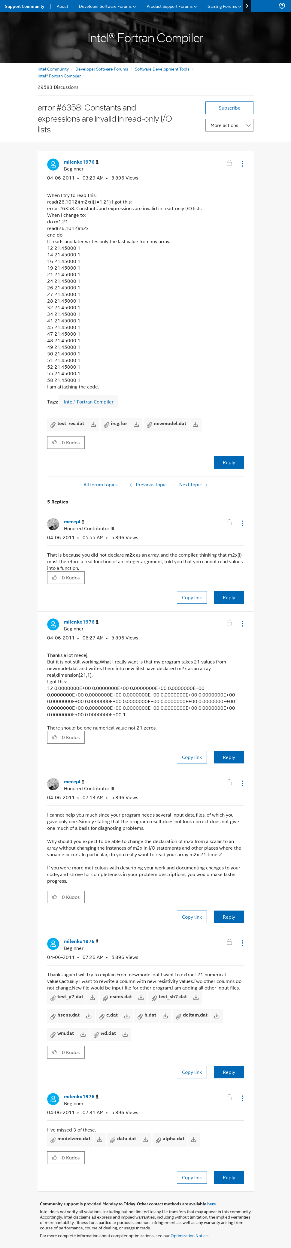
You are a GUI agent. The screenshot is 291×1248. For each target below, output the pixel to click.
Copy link (192, 597)
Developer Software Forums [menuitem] (105, 6)
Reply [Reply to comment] (229, 597)
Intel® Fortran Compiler (59, 75)
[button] (242, 163)
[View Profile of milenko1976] (81, 162)
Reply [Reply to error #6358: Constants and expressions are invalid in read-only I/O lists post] (229, 462)
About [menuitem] (62, 6)
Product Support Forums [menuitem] (170, 6)
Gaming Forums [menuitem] (222, 6)
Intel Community (53, 68)
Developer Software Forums (101, 68)
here (211, 1203)
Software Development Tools (162, 68)
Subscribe (230, 107)
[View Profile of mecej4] (74, 521)
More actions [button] (224, 125)
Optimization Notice (189, 1235)
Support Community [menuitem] (24, 6)
